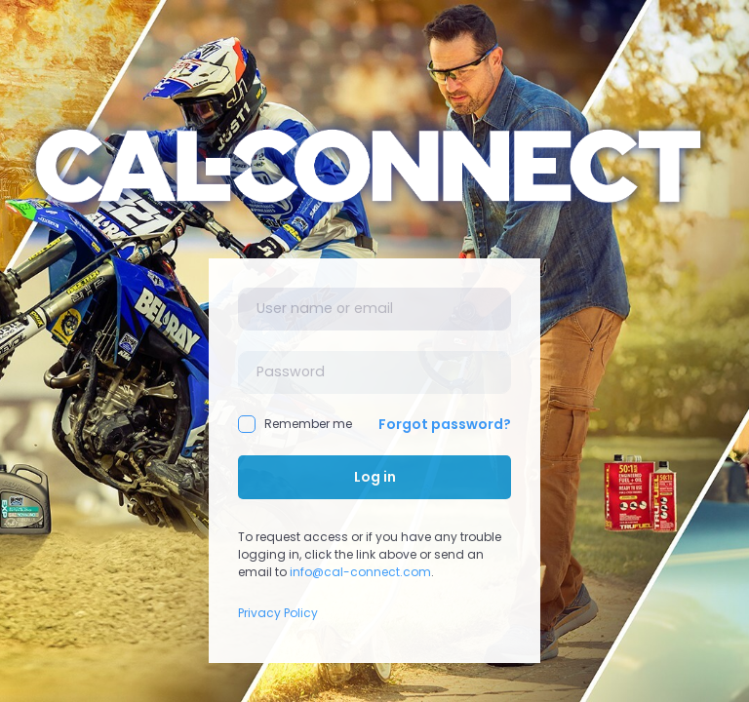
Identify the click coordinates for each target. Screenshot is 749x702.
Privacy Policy (278, 612)
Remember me (295, 424)
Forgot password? (444, 424)
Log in (375, 477)
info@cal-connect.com (360, 572)
